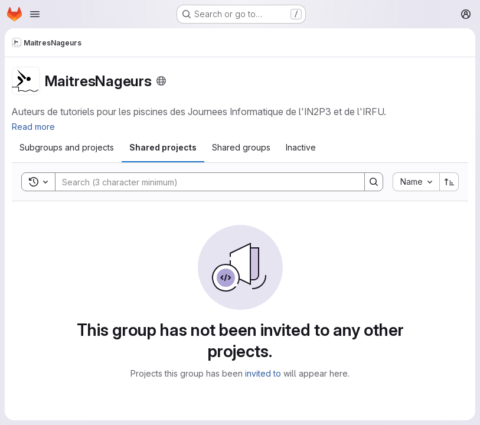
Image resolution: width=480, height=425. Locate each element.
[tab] (67, 147)
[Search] (204, 182)
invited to (263, 373)
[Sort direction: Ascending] (449, 181)
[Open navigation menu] (34, 14)
